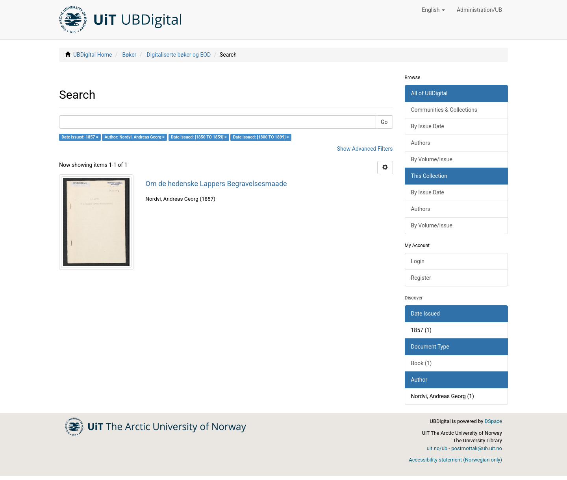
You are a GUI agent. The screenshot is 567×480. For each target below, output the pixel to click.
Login (418, 261)
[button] (433, 10)
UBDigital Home (92, 55)
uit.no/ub (437, 448)
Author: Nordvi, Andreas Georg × (135, 137)
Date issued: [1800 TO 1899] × (261, 137)
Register (421, 278)
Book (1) (421, 363)
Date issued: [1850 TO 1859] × (199, 137)
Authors (420, 143)
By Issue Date (428, 126)
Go (384, 122)
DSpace (493, 421)
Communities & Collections (444, 110)
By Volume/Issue (431, 159)
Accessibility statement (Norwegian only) (455, 460)
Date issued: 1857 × (79, 137)
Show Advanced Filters (365, 149)
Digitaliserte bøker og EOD (179, 55)
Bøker (129, 55)
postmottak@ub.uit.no (476, 448)
